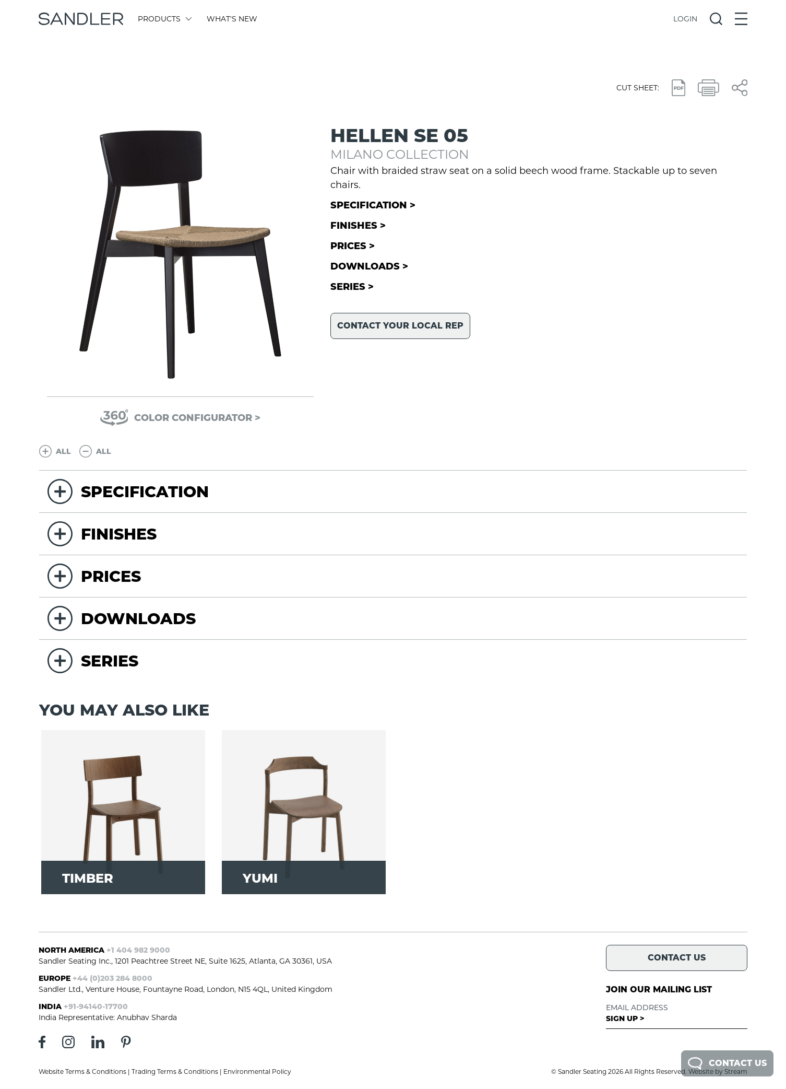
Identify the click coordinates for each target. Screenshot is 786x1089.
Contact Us (727, 1063)
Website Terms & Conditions (82, 1071)
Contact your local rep (400, 326)
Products (164, 19)
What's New (232, 19)
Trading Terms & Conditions (175, 1071)
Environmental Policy (257, 1071)
